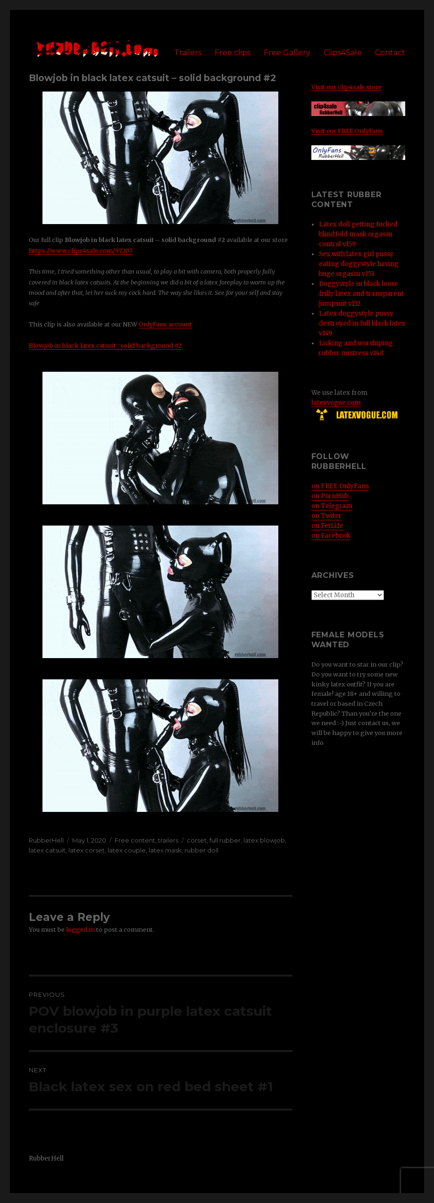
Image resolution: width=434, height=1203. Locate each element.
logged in (80, 929)
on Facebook (331, 536)
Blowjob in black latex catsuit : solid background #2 (105, 345)
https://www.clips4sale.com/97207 (81, 250)
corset (197, 840)
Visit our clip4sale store (346, 87)
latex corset (86, 850)
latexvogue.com (336, 403)
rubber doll (201, 850)
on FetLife (327, 526)
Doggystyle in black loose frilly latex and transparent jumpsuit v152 (361, 294)
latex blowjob (264, 840)
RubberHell (46, 840)
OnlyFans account (165, 324)
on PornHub (330, 496)
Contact (390, 52)
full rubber (225, 840)
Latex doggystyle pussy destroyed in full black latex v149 (362, 323)
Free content (135, 840)
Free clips (232, 52)
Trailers (187, 52)
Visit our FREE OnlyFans (347, 130)
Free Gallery (287, 52)
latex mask (165, 850)
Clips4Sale (343, 52)
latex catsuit (47, 850)
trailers (168, 840)
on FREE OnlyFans (340, 486)
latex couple (127, 850)
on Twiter (326, 516)
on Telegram (331, 506)
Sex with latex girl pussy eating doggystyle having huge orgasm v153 (359, 264)
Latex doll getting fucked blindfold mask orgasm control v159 (358, 234)
